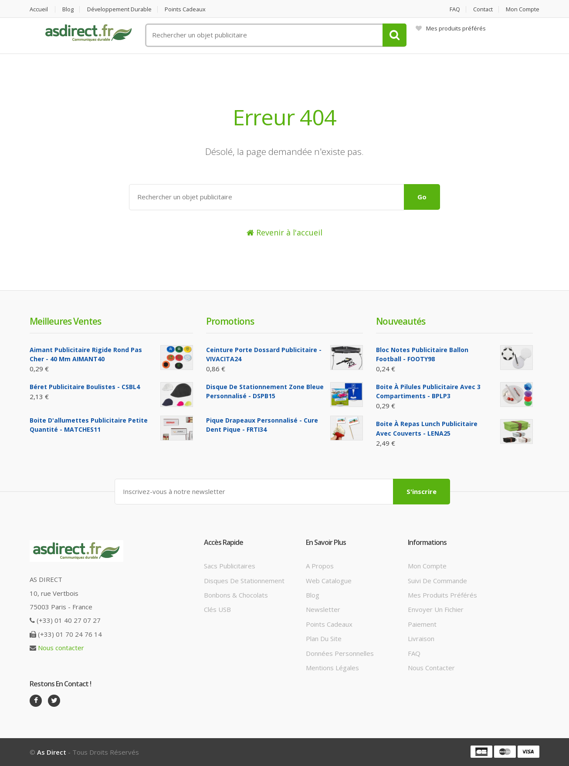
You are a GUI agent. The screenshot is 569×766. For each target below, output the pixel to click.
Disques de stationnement (244, 580)
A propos (320, 565)
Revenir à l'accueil (284, 232)
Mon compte (522, 9)
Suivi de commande (437, 580)
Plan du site (324, 638)
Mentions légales (332, 667)
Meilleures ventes (65, 321)
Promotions (230, 321)
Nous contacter (61, 647)
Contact (483, 9)
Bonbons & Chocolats (236, 595)
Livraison (421, 638)
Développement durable (120, 9)
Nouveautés (400, 321)
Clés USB (217, 609)
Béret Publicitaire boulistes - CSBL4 (85, 387)
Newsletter (323, 609)
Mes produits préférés (451, 28)
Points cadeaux (187, 9)
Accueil (39, 9)
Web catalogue (329, 580)
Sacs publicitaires (229, 565)
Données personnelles (340, 653)
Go (422, 196)
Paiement (422, 624)
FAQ (454, 9)
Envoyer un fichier (436, 609)
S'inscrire (421, 491)
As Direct (51, 752)
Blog (68, 9)
